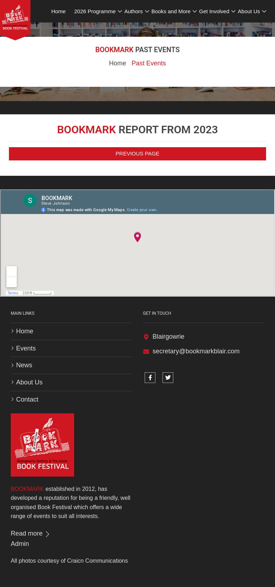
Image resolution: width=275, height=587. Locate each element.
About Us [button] (249, 11)
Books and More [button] (170, 11)
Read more (31, 533)
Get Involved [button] (214, 11)
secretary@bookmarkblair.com (196, 351)
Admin (20, 543)
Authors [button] (133, 11)
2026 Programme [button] (95, 11)
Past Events (148, 63)
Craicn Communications (97, 561)
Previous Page (137, 153)
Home (117, 63)
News (24, 365)
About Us (29, 382)
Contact (27, 399)
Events (26, 348)
